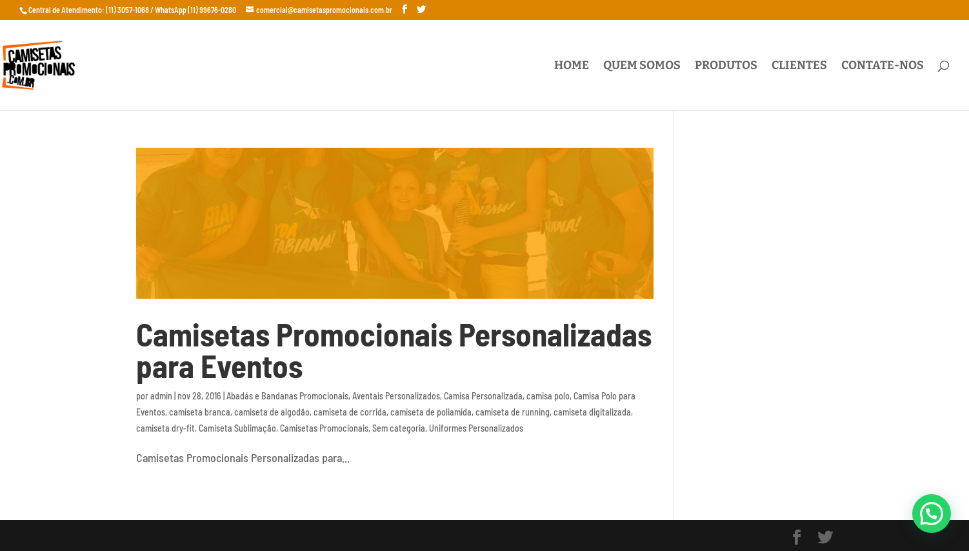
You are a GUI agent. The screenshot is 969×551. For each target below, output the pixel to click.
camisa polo (548, 395)
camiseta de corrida (350, 411)
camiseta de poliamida (431, 411)
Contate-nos (882, 66)
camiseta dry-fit (165, 428)
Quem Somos (642, 66)
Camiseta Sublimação (237, 428)
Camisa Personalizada (483, 395)
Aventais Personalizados (396, 395)
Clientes (799, 66)
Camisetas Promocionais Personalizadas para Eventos (394, 350)
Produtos (726, 66)
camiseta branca (199, 411)
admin (161, 395)
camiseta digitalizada (592, 411)
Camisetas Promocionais (324, 428)
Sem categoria (398, 428)
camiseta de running (512, 411)
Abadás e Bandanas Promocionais (287, 395)
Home (571, 66)
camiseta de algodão (272, 411)
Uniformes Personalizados (476, 428)
